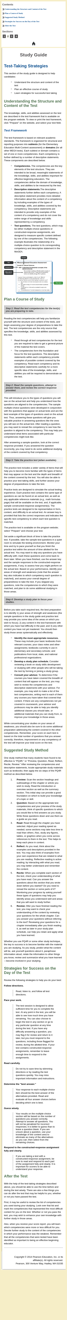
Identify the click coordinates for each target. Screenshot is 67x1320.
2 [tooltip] (7, 36)
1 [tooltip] (4, 36)
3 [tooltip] (11, 36)
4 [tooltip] (16, 36)
